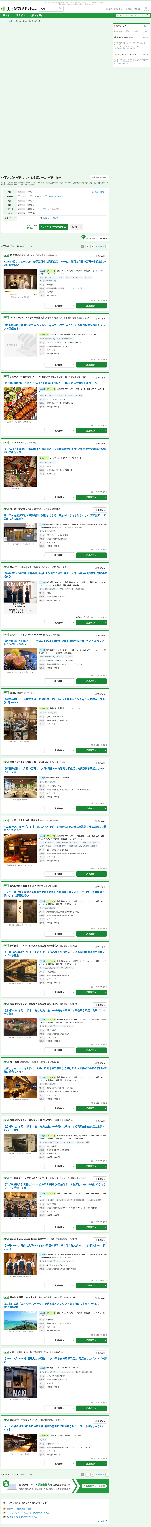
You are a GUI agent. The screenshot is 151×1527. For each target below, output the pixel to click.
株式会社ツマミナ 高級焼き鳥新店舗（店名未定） (34, 1004)
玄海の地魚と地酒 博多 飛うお (24, 886)
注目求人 (20, 15)
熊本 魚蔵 (15, 1062)
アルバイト (37, 197)
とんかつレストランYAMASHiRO (26, 634)
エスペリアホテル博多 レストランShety (29, 762)
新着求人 (7, 15)
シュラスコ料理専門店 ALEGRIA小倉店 (29, 376)
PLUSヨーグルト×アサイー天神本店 (27, 317)
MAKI (13, 1352)
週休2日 (55, 218)
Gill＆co (14, 442)
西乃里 (13, 693)
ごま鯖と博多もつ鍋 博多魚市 (25, 820)
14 (107, 246)
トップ (5, 21)
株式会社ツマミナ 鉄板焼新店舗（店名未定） (32, 1120)
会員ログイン (125, 48)
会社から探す (36, 15)
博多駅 (45, 218)
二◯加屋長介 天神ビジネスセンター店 (29, 1178)
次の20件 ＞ (99, 246)
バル (50, 218)
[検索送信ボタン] (148, 15)
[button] (99, 192)
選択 (19, 192)
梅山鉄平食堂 (16, 509)
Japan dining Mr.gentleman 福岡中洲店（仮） (33, 1239)
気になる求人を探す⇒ (121, 63)
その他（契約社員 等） (56, 197)
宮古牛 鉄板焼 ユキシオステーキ (26, 1297)
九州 (10, 21)
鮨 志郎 (13, 255)
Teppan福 (15, 1420)
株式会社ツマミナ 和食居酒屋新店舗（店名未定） (34, 945)
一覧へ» (145, 26)
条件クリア (76, 227)
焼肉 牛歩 (15, 567)
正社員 (23, 197)
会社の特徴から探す (100, 177)
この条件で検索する (53, 227)
